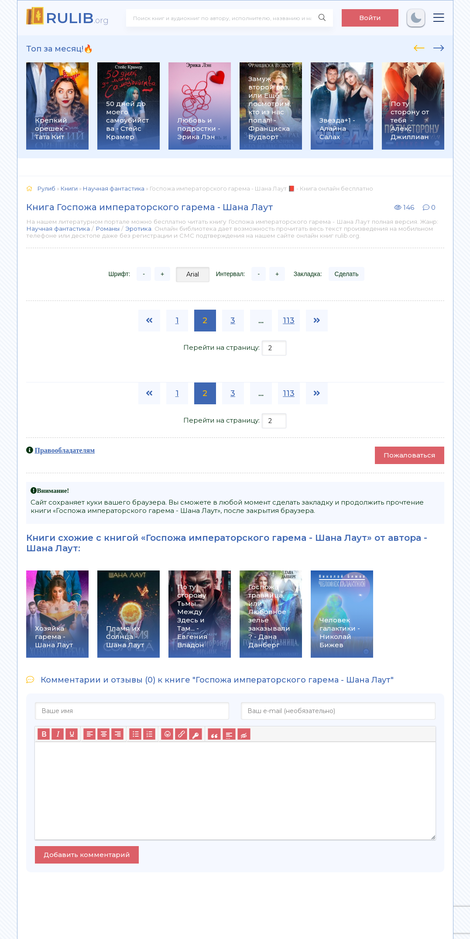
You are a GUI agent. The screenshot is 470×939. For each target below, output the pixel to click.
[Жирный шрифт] (44, 734)
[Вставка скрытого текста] (243, 734)
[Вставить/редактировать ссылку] (181, 734)
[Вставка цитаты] (214, 734)
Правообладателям (65, 450)
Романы (108, 228)
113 (289, 320)
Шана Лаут (52, 548)
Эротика (138, 228)
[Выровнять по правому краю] (117, 734)
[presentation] (419, 46)
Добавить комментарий (87, 854)
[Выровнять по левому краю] (89, 734)
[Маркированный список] (135, 734)
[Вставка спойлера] (229, 734)
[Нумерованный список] (149, 734)
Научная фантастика (58, 228)
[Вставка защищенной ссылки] (195, 734)
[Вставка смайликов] (167, 734)
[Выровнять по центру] (103, 734)
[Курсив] (57, 734)
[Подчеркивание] (71, 734)
